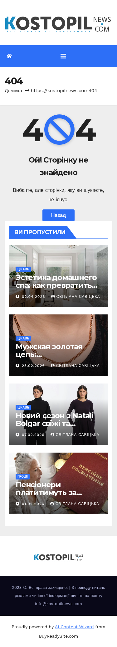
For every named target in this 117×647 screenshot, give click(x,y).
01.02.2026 (34, 504)
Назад (58, 215)
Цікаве (23, 269)
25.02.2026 (34, 366)
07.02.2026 (34, 435)
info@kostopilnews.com (58, 603)
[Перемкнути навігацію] (63, 56)
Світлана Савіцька (75, 296)
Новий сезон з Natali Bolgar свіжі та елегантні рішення (55, 423)
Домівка (13, 90)
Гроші (22, 476)
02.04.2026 (34, 296)
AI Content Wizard (74, 626)
